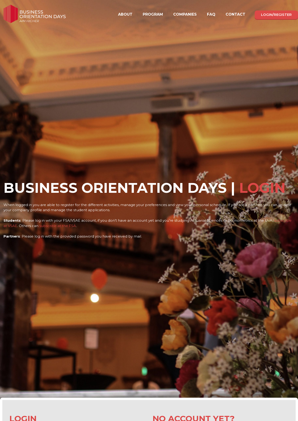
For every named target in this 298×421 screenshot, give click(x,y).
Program (153, 14)
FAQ (211, 14)
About (125, 14)
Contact (235, 14)
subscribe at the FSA (57, 226)
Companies (185, 14)
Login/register (276, 14)
